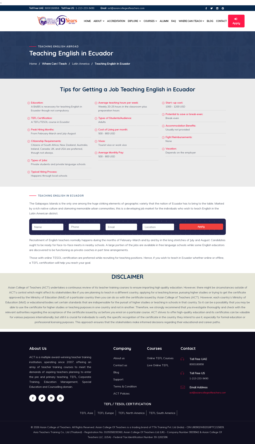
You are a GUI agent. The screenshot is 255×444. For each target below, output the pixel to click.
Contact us (120, 365)
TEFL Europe (105, 413)
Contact (221, 21)
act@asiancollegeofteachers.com (207, 392)
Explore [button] (134, 21)
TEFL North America (131, 413)
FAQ (173, 21)
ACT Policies (121, 393)
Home (87, 21)
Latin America (80, 63)
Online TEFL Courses (160, 358)
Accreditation (116, 21)
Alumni (164, 21)
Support (118, 379)
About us (119, 358)
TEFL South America (162, 413)
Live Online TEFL (158, 365)
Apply (236, 21)
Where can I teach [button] (191, 21)
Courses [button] (150, 21)
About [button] (99, 21)
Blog (210, 21)
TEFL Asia (86, 413)
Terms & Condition (125, 386)
